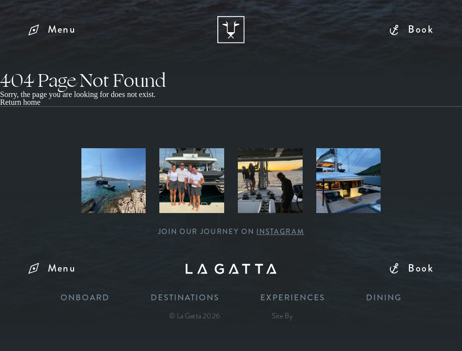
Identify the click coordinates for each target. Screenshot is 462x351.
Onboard (85, 298)
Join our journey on (231, 231)
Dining (384, 298)
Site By (282, 316)
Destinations (185, 298)
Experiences (292, 298)
